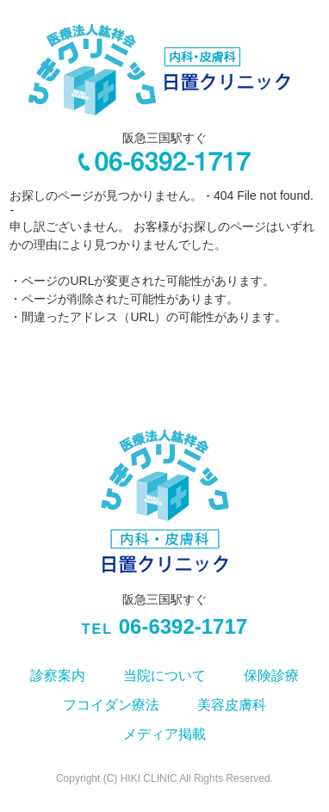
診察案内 (57, 675)
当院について (164, 675)
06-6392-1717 (164, 627)
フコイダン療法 (111, 704)
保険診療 (271, 675)
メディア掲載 (164, 734)
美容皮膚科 (231, 704)
